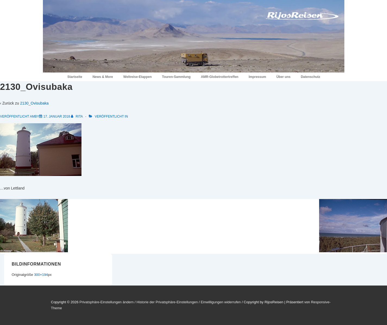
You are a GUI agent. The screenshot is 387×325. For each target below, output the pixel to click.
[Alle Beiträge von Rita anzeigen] (77, 116)
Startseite (74, 77)
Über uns (283, 77)
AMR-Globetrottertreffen (219, 77)
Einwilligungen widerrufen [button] (221, 302)
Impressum (257, 77)
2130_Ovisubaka (34, 103)
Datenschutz (310, 77)
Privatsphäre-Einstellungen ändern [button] (106, 302)
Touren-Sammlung (176, 77)
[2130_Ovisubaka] (56, 116)
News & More (103, 77)
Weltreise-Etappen (137, 77)
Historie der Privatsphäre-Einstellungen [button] (167, 302)
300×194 (41, 275)
